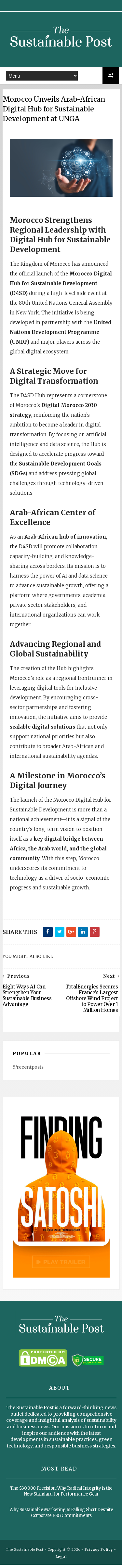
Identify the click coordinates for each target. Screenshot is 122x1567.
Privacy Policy (99, 1552)
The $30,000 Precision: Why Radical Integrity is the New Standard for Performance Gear (61, 1493)
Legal (61, 1559)
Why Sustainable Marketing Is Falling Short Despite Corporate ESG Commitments (61, 1515)
